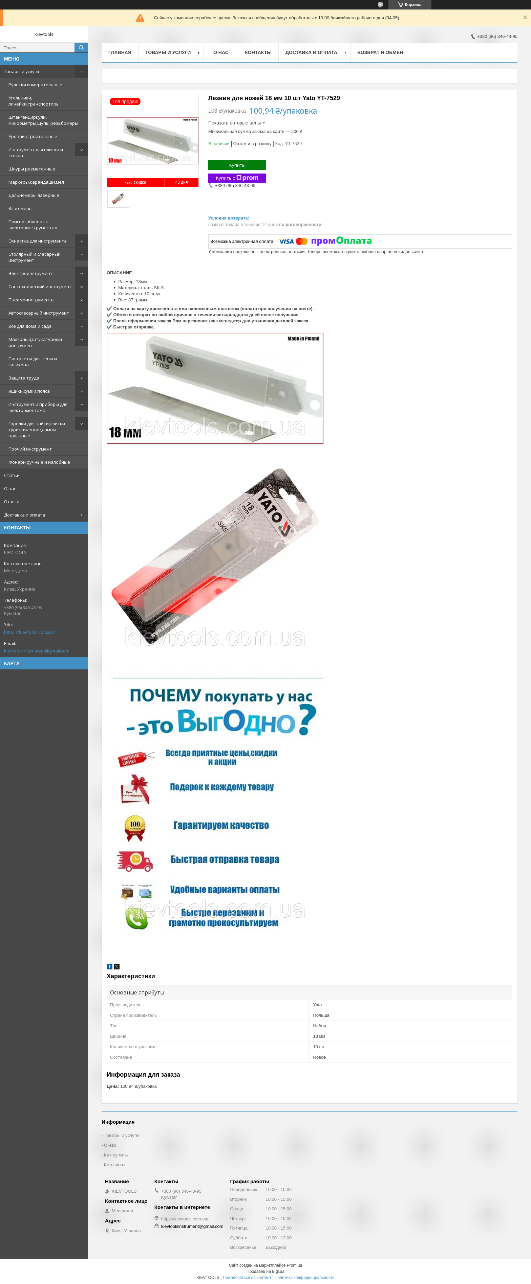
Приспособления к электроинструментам (33, 225)
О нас (10, 488)
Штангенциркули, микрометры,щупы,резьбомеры (43, 120)
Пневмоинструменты (31, 300)
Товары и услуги (21, 71)
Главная (119, 52)
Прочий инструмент (30, 449)
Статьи (12, 475)
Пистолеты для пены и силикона (32, 362)
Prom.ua (294, 1265)
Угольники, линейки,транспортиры (34, 101)
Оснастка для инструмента (37, 241)
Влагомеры (20, 208)
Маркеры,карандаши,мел (36, 182)
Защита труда (23, 378)
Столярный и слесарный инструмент (34, 257)
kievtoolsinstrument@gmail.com (36, 651)
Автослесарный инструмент (38, 313)
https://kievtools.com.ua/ (29, 632)
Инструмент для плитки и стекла (35, 152)
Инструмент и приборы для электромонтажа (37, 407)
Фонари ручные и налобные (39, 462)
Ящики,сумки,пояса (29, 391)
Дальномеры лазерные (33, 195)
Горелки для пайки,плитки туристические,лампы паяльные (36, 429)
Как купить (116, 1155)
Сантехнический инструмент (39, 286)
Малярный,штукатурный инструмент (35, 342)
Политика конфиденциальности (305, 1277)
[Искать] (81, 48)
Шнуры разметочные (31, 169)
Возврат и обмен (380, 52)
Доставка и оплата (24, 515)
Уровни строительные (32, 136)
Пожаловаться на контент (247, 1277)
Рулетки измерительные (35, 85)
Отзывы (13, 502)
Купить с (237, 178)
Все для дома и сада (29, 326)
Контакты (258, 52)
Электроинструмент (30, 273)
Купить (237, 165)
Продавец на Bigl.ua (265, 1271)
